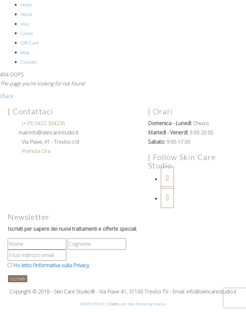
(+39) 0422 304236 (42, 123)
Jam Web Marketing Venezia (143, 303)
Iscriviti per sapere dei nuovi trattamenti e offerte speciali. (72, 228)
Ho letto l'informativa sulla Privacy (48, 265)
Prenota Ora (35, 151)
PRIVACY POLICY (92, 303)
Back (6, 96)
